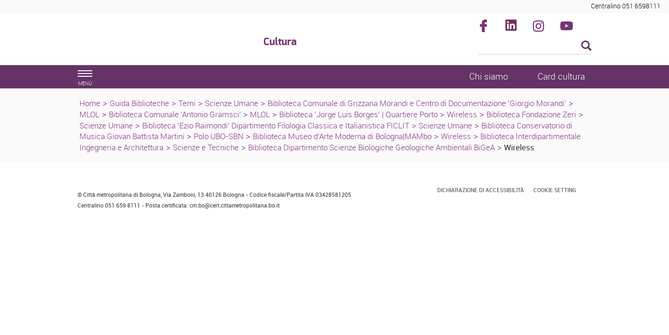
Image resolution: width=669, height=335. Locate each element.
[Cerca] (535, 46)
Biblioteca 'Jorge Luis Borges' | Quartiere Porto (358, 114)
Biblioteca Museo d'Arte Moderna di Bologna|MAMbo (342, 136)
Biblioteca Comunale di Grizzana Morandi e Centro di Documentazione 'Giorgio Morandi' (417, 103)
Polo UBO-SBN (218, 136)
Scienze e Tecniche (206, 147)
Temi (187, 103)
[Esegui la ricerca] (586, 46)
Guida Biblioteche (139, 103)
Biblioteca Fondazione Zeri (531, 114)
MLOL (89, 114)
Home (89, 103)
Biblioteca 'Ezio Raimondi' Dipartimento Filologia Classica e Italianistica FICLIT (275, 125)
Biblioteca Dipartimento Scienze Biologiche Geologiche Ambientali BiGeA (371, 147)
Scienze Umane (231, 103)
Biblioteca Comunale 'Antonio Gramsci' (176, 114)
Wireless (462, 114)
